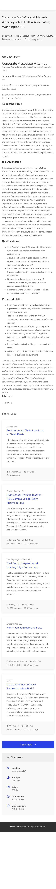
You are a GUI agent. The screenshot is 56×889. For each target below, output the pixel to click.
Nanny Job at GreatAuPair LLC (24, 627)
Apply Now (28, 744)
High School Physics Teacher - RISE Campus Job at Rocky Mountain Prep (25, 499)
